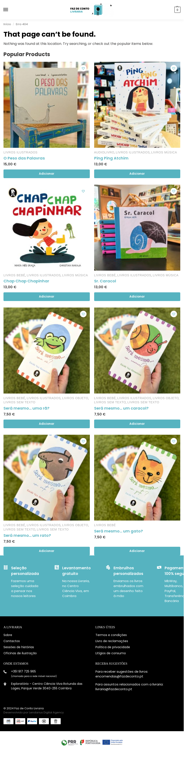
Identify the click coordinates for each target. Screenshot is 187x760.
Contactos (11, 641)
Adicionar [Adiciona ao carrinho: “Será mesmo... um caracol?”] (137, 424)
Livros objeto (75, 398)
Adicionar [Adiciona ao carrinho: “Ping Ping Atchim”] (137, 174)
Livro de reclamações (111, 641)
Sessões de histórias (18, 647)
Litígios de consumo (110, 653)
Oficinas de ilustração (20, 653)
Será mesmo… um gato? (118, 531)
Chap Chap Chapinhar (26, 281)
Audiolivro (104, 152)
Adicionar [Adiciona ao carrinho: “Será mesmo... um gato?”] (137, 551)
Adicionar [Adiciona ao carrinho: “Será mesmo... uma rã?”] (46, 424)
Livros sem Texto (19, 402)
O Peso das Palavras (24, 158)
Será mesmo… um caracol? (121, 408)
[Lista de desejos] (83, 68)
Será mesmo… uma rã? (26, 408)
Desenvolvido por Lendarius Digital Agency (33, 712)
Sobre (7, 635)
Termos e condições (111, 635)
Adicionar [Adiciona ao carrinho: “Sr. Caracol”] (137, 297)
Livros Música (164, 152)
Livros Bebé (14, 275)
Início (7, 24)
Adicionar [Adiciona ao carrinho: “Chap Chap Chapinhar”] (46, 297)
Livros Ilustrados (20, 152)
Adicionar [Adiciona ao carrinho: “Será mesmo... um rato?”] (46, 551)
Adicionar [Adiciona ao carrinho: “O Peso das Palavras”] (46, 174)
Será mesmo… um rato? (27, 535)
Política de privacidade (112, 647)
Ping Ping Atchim (111, 158)
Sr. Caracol (105, 281)
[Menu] (9, 10)
